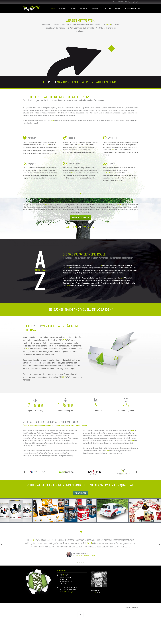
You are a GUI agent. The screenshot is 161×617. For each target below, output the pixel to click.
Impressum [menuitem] (135, 608)
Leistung (73, 9)
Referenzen (107, 9)
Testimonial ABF (83, 563)
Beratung (62, 9)
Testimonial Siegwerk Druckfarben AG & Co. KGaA (78, 563)
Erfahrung (95, 9)
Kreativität (83, 9)
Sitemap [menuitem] (127, 608)
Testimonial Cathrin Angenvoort (81, 563)
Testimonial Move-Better (80, 563)
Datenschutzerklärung (133, 9)
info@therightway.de (67, 592)
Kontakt (118, 9)
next (136, 472)
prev (24, 472)
